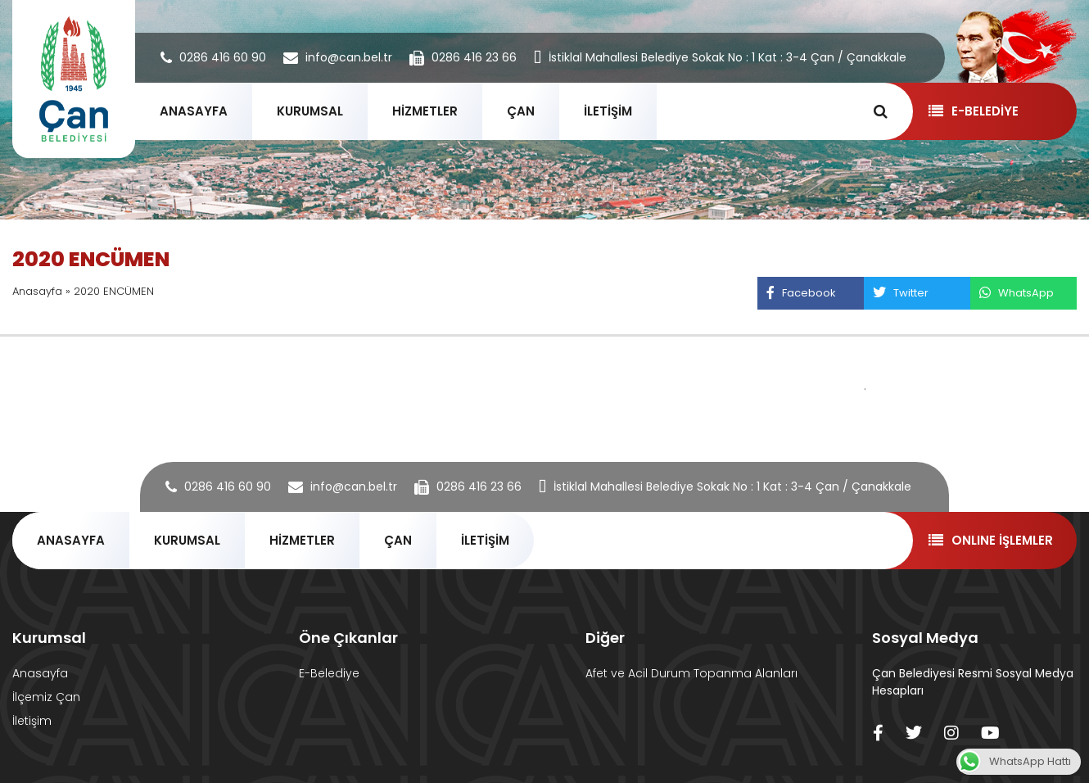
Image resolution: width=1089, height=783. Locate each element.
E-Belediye (329, 673)
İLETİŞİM (608, 111)
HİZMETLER (425, 111)
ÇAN (521, 111)
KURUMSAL (310, 111)
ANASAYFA (194, 111)
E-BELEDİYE (973, 111)
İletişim (32, 721)
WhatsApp (1016, 293)
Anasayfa (37, 291)
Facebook (801, 293)
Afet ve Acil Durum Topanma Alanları (691, 673)
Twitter (900, 293)
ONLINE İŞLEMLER (990, 540)
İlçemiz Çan (46, 697)
